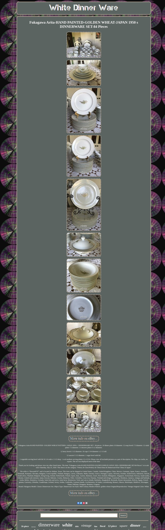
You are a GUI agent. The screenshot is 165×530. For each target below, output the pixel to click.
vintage (86, 525)
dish (77, 526)
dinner (135, 525)
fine (95, 526)
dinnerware (49, 524)
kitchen (33, 527)
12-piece (112, 526)
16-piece (25, 526)
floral (102, 526)
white (67, 524)
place (144, 527)
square (123, 525)
